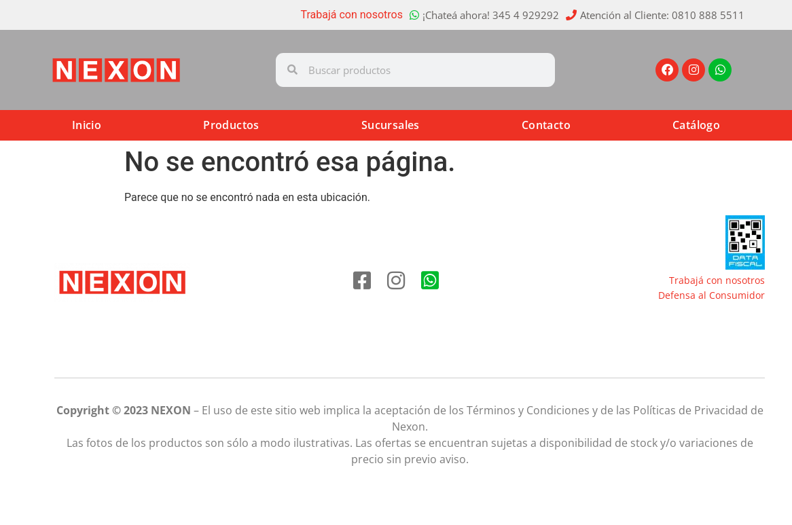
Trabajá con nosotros (352, 14)
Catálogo (696, 124)
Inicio (86, 124)
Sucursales (390, 124)
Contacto (546, 124)
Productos (231, 124)
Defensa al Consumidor (711, 295)
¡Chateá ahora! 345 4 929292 (490, 15)
